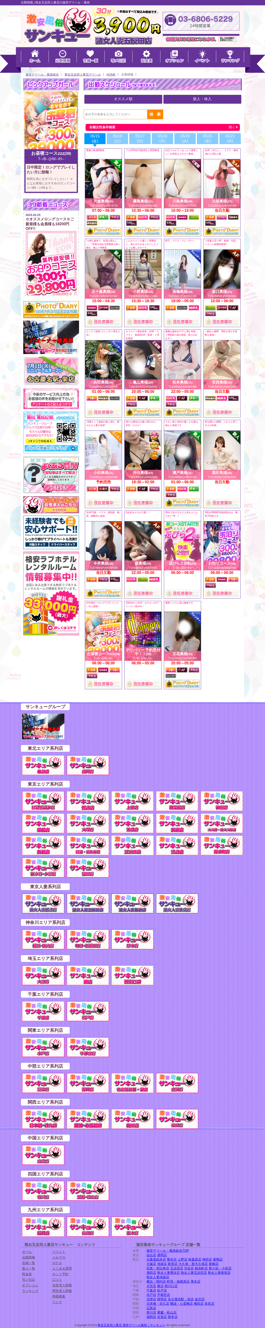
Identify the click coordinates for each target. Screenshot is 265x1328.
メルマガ (58, 1257)
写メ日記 (28, 1280)
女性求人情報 (62, 1285)
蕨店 (160, 1286)
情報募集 (58, 1296)
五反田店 (176, 1268)
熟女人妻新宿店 (219, 1273)
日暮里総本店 (156, 1259)
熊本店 (173, 1317)
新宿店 (173, 1264)
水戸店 (151, 1295)
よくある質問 (62, 1268)
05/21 (230, 138)
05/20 (207, 138)
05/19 (185, 138)
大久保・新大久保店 (193, 1264)
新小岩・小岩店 (220, 1268)
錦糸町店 (201, 1268)
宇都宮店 (163, 1295)
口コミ (57, 1280)
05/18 (162, 138)
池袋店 (162, 1264)
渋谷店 (189, 1268)
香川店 (151, 1312)
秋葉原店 (194, 1259)
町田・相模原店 (178, 1281)
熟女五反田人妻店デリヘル (83, 74)
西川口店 (171, 1286)
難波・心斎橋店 (181, 1303)
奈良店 (209, 1303)
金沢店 (200, 1299)
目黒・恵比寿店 (157, 1268)
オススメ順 (123, 99)
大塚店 (151, 1264)
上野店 (182, 1259)
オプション (30, 1285)
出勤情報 (28, 1257)
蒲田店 (151, 1273)
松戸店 (162, 1290)
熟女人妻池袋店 (157, 1277)
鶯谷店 (172, 1259)
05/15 (95, 138)
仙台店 (151, 1255)
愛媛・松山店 (167, 1312)
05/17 (139, 138)
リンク (57, 1302)
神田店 (207, 1259)
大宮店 (151, 1286)
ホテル (57, 1263)
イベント (58, 1252)
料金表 (27, 1274)
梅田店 (199, 1303)
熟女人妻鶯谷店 (168, 1273)
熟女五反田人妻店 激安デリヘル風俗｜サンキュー (131, 1325)
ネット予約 (60, 1274)
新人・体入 (202, 99)
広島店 (151, 1308)
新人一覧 (28, 1268)
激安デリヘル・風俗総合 (42, 74)
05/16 (117, 138)
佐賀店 (162, 1317)
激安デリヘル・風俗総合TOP (167, 1250)
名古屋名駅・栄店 (181, 1299)
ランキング (30, 1291)
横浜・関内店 (156, 1281)
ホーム (27, 1252)
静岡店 (162, 1299)
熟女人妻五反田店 (194, 1273)
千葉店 (151, 1290)
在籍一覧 (28, 1263)
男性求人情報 (62, 1291)
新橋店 (214, 1264)
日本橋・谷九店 (157, 1303)
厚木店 (195, 1281)
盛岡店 (162, 1255)
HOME (111, 74)
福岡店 (151, 1317)
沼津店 (151, 1299)
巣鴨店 (218, 1259)
